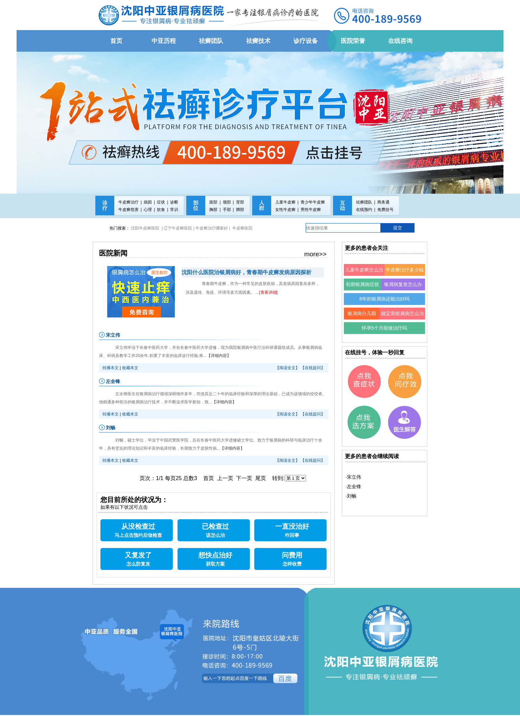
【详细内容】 (219, 355)
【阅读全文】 (287, 367)
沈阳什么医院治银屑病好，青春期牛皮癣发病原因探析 (246, 272)
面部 (213, 202)
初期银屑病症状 (362, 284)
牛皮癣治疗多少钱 (405, 269)
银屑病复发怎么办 (403, 284)
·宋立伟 (353, 477)
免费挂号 (385, 209)
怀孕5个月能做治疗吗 (384, 328)
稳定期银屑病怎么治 (402, 313)
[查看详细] (268, 292)
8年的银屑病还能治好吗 (384, 299)
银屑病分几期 (362, 313)
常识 (174, 209)
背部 (240, 202)
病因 (148, 202)
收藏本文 (130, 367)
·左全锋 (353, 486)
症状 (161, 202)
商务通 (383, 202)
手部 (227, 209)
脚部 (240, 209)
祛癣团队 (364, 202)
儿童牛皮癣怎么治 (364, 269)
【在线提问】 (313, 367)
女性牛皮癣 (285, 209)
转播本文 (110, 367)
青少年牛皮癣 (313, 202)
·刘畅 (351, 496)
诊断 (174, 202)
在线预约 (364, 209)
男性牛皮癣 (311, 209)
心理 (148, 209)
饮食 (161, 209)
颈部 (227, 202)
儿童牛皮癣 (285, 202)
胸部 (213, 209)
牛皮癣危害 (128, 209)
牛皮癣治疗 (128, 202)
